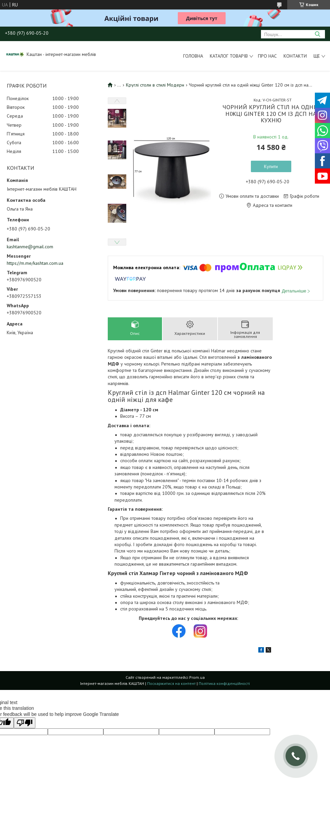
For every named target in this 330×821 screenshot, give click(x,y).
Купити (271, 166)
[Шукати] (317, 34)
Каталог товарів (229, 56)
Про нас (267, 56)
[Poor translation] (24, 722)
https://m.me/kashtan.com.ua (35, 263)
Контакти (295, 56)
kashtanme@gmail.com (30, 247)
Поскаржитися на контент (171, 683)
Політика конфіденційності (224, 683)
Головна (193, 56)
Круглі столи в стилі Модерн (155, 85)
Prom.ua (197, 677)
